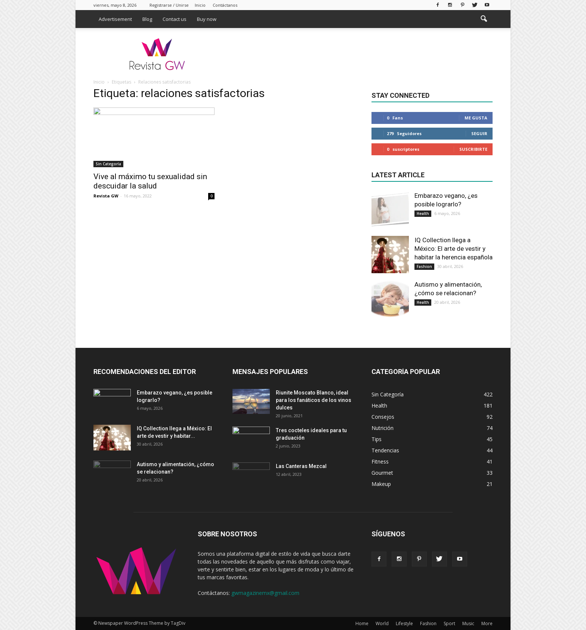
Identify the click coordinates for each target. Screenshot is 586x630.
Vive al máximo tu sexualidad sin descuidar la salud (150, 181)
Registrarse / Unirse (169, 5)
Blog (147, 19)
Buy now (206, 19)
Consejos (382, 416)
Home (361, 623)
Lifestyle (404, 623)
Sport (449, 623)
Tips (376, 439)
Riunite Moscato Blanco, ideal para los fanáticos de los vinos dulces (313, 400)
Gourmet (382, 472)
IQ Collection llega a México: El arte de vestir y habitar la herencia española (453, 248)
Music (468, 623)
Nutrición (382, 427)
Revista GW (105, 196)
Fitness (380, 461)
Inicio (200, 5)
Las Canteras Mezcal (301, 466)
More (487, 623)
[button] (484, 19)
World (382, 623)
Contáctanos (225, 5)
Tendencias (385, 450)
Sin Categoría (108, 163)
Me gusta (476, 118)
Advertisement (115, 19)
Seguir (479, 133)
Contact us (174, 19)
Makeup (381, 483)
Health (423, 213)
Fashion (424, 266)
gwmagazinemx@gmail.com (265, 592)
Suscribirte (473, 149)
